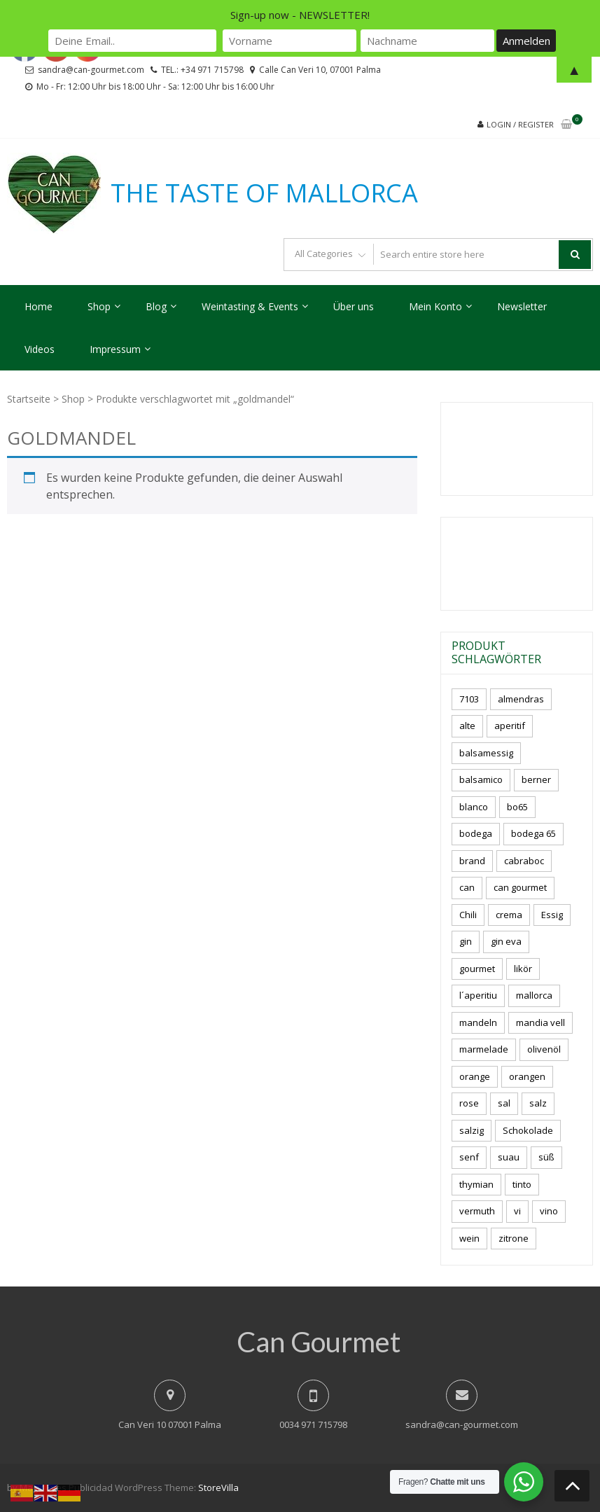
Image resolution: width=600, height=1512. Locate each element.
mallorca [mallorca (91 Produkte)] (534, 995)
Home (39, 306)
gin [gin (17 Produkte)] (465, 941)
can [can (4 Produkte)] (467, 887)
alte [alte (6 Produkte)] (467, 725)
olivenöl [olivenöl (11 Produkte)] (544, 1049)
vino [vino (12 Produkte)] (549, 1211)
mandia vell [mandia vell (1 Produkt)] (540, 1022)
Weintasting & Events (250, 306)
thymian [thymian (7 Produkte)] (476, 1184)
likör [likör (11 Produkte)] (523, 968)
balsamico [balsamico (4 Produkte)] (481, 779)
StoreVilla (218, 1487)
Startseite (28, 398)
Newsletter (522, 306)
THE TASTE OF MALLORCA (264, 193)
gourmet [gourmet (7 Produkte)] (477, 968)
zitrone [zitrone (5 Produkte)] (513, 1238)
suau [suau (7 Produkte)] (508, 1157)
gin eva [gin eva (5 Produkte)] (506, 941)
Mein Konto (435, 306)
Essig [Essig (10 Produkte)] (552, 914)
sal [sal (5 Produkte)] (504, 1103)
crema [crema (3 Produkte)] (509, 914)
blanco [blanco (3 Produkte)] (473, 806)
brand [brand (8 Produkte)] (472, 860)
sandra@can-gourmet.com (461, 1424)
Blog (156, 306)
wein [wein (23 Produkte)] (469, 1238)
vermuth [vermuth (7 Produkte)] (477, 1211)
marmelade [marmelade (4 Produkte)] (483, 1049)
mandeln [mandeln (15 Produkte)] (478, 1022)
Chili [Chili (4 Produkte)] (468, 914)
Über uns (353, 306)
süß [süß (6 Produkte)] (546, 1157)
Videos (40, 349)
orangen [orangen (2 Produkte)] (527, 1076)
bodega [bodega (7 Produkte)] (475, 833)
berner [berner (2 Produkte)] (536, 779)
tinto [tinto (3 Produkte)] (521, 1184)
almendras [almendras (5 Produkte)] (521, 699)
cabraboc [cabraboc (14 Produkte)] (524, 860)
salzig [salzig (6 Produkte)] (471, 1130)
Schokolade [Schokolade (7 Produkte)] (528, 1130)
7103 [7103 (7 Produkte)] (469, 699)
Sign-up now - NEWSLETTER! (300, 15)
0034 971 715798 (313, 1424)
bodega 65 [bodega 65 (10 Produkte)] (533, 833)
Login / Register (520, 124)
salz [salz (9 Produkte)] (538, 1103)
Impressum (115, 349)
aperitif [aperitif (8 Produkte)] (509, 725)
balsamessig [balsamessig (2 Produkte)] (486, 753)
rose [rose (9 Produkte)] (469, 1103)
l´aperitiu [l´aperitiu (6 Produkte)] (478, 995)
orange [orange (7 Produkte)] (474, 1076)
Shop (99, 306)
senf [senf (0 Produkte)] (469, 1157)
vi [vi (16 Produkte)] (517, 1211)
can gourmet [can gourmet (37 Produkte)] (520, 887)
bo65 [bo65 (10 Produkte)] (517, 806)
